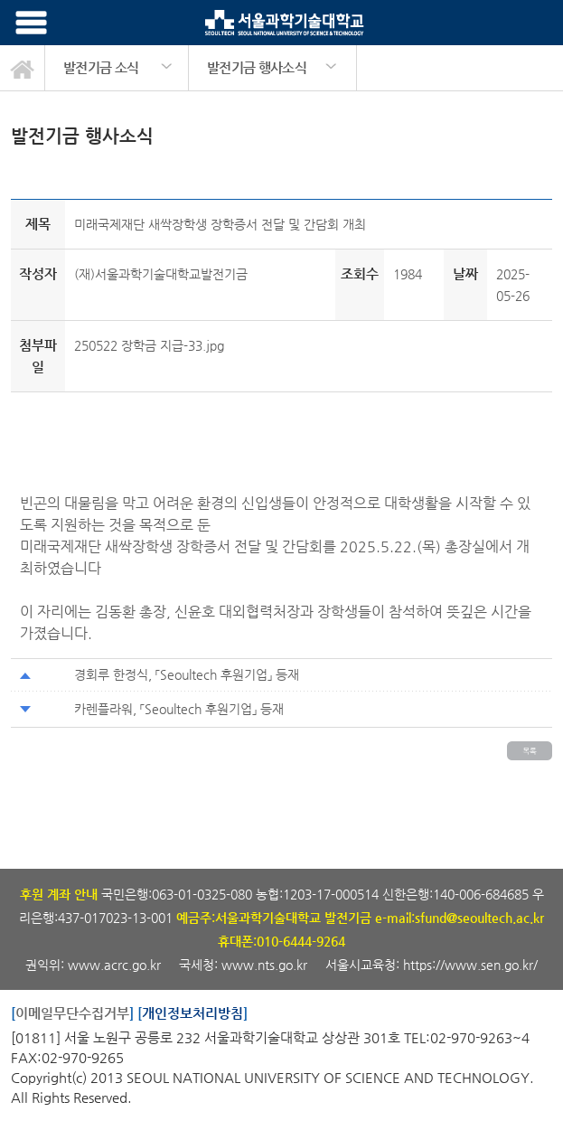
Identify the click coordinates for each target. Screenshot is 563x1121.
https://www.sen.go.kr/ (470, 964)
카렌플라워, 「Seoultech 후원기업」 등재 (179, 709)
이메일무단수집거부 (72, 1013)
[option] (117, 67)
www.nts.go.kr (264, 964)
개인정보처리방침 (192, 1013)
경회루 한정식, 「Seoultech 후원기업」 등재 (186, 674)
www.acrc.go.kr (116, 964)
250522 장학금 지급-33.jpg (149, 345)
